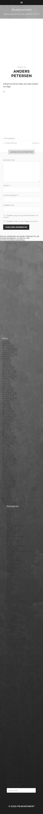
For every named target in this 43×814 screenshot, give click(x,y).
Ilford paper (12, 641)
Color (9, 557)
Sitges (9, 749)
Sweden (10, 763)
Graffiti (10, 621)
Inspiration (11, 646)
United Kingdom (14, 776)
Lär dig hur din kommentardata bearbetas (15, 239)
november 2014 (9, 482)
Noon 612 (11, 699)
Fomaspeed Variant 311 (17, 601)
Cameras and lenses (16, 546)
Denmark (11, 573)
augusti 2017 (8, 422)
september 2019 (9, 376)
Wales (9, 782)
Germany (11, 615)
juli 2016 (5, 446)
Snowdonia (12, 752)
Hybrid (10, 634)
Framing (10, 606)
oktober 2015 (8, 462)
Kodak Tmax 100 (14, 657)
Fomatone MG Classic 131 (18, 602)
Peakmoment (22, 9)
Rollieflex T (12, 740)
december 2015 (9, 458)
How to (10, 632)
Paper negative (14, 708)
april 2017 (6, 429)
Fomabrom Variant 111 (16, 597)
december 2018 (9, 393)
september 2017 (9, 420)
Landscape (12, 670)
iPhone (10, 652)
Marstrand (11, 685)
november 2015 (9, 460)
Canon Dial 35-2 (14, 549)
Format (10, 604)
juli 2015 (5, 467)
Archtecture (12, 531)
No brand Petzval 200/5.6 (18, 697)
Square (10, 756)
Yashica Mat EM (14, 785)
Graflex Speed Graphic (17, 623)
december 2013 (9, 502)
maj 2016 (6, 449)
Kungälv (11, 668)
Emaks (10, 586)
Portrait (10, 729)
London (10, 677)
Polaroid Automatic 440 (17, 725)
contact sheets (13, 560)
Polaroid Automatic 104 (17, 723)
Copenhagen (13, 564)
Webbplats (8, 205)
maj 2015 (6, 471)
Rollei (9, 732)
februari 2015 (8, 477)
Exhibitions (12, 590)
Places (10, 716)
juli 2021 (6, 341)
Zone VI (10, 787)
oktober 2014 (8, 484)
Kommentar (9, 160)
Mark (9, 683)
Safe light (11, 741)
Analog (10, 528)
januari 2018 (7, 413)
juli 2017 (6, 424)
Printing (10, 730)
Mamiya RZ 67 (13, 681)
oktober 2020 (8, 352)
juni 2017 (6, 425)
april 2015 (6, 473)
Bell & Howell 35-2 (15, 537)
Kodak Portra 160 (14, 655)
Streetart (11, 761)
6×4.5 (9, 517)
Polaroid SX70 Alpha (16, 727)
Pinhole (10, 714)
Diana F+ (11, 577)
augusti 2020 (8, 356)
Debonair (11, 571)
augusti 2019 (8, 378)
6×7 (8, 520)
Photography (9, 138)
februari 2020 (8, 367)
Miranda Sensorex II (16, 690)
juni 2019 (6, 382)
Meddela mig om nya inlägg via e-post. (22, 221)
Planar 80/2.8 (13, 718)
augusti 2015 (8, 466)
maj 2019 (6, 383)
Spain (9, 754)
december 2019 (9, 371)
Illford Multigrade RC (16, 643)
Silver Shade (12, 747)
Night (9, 694)
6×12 (9, 515)
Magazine (11, 679)
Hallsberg (11, 628)
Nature (10, 692)
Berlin (9, 539)
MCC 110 (10, 687)
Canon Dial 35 (13, 548)
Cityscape (11, 555)
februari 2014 (8, 499)
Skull (9, 750)
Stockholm (12, 758)
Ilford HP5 (11, 637)
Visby (9, 778)
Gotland (10, 619)
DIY (8, 581)
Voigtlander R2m (14, 780)
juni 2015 (6, 469)
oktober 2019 (8, 374)
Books (9, 542)
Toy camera (12, 771)
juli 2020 (6, 358)
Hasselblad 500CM (15, 630)
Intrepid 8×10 (13, 650)
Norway (10, 703)
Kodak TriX (12, 661)
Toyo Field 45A (13, 772)
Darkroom (11, 568)
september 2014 (9, 486)
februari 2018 (8, 411)
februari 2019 (8, 389)
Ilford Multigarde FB (16, 639)
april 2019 (6, 385)
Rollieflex (11, 738)
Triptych (10, 774)
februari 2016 (8, 455)
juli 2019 (6, 380)
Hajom (10, 624)
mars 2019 (6, 387)
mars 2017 (6, 431)
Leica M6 (11, 676)
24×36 (9, 511)
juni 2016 (6, 447)
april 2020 (6, 363)
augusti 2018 (8, 400)
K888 (9, 654)
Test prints (11, 767)
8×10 (9, 522)
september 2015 (9, 464)
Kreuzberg (12, 666)
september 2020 (9, 354)
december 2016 (9, 436)
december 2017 (9, 415)
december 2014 (9, 480)
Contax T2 (11, 562)
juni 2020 (6, 360)
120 (8, 509)
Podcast (10, 721)
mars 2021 (6, 343)
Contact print (13, 559)
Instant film (12, 648)
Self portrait (12, 745)
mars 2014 (6, 497)
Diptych (10, 579)
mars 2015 (6, 475)
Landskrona (12, 672)
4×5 (8, 513)
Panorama (11, 707)
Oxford (10, 705)
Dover (9, 582)
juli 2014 (6, 489)
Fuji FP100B (12, 608)
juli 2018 (6, 402)
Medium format (14, 688)
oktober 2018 (8, 396)
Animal (10, 529)
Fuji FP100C (12, 610)
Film (9, 593)
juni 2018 (6, 404)
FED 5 (9, 592)
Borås (9, 544)
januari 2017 (7, 435)
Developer (11, 575)
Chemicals (11, 553)
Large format (13, 674)
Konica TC (11, 665)
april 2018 (6, 407)
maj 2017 (6, 427)
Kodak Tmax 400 (14, 659)
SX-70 (9, 765)
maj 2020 (6, 362)
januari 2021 (7, 347)
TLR (8, 769)
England (11, 588)
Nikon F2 (11, 696)
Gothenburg (12, 617)
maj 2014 (6, 493)
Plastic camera (13, 719)
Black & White (13, 540)
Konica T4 (11, 663)
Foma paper (12, 595)
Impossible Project (15, 645)
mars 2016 (6, 453)
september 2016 (9, 442)
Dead (9, 570)
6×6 (8, 518)
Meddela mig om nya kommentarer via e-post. (20, 216)
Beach (10, 535)
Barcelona (11, 533)
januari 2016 (7, 457)
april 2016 (6, 451)
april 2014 (6, 495)
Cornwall (11, 566)
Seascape (11, 743)
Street (10, 760)
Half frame (11, 626)
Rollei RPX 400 (13, 734)
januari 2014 (7, 500)
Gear (9, 613)
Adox (9, 524)
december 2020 (9, 349)
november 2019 (9, 372)
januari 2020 (8, 369)
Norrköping (12, 701)
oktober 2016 (8, 440)
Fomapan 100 (13, 599)
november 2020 (9, 351)
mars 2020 (7, 365)
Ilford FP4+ (12, 635)
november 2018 (9, 394)
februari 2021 (8, 345)
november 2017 (9, 416)
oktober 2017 (8, 418)
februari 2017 (8, 433)
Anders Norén (25, 809)
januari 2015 (7, 478)
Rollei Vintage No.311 (16, 736)
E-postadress (10, 195)
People (10, 710)
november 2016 (9, 438)
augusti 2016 (8, 444)
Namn (6, 185)
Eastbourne (12, 584)
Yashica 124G (12, 783)
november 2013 (9, 504)
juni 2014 (6, 491)
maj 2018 (6, 405)
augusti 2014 (8, 488)
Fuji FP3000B (13, 612)
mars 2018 (6, 409)
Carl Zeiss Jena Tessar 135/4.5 (19, 551)
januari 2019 (7, 391)
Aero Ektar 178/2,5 (15, 526)
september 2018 (9, 398)
